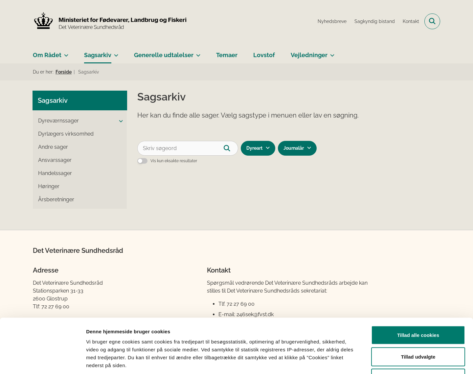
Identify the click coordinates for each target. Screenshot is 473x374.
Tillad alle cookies (418, 288)
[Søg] (230, 148)
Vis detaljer (341, 361)
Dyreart (254, 148)
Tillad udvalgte (418, 309)
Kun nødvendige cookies (418, 331)
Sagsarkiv (97, 55)
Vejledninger (309, 55)
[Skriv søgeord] (187, 148)
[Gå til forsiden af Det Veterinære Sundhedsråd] (110, 21)
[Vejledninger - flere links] (330, 52)
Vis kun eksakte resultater (173, 161)
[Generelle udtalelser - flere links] (196, 52)
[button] (119, 121)
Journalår (293, 148)
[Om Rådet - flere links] (64, 52)
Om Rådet (47, 55)
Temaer (226, 55)
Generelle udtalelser (163, 55)
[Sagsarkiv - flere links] (114, 52)
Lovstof (264, 55)
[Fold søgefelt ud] (432, 21)
